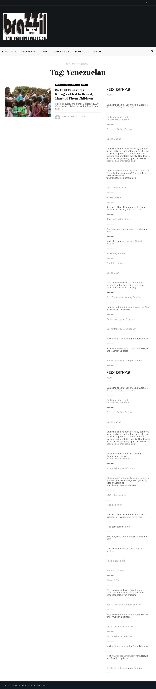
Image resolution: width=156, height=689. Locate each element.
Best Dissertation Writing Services (124, 297)
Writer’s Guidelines (62, 51)
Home (5, 51)
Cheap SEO (113, 273)
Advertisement (28, 51)
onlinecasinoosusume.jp (119, 458)
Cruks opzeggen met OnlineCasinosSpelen (118, 118)
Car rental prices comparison (121, 329)
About (14, 51)
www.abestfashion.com (123, 348)
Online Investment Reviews (121, 319)
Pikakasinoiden (114, 197)
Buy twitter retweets (117, 360)
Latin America (74, 85)
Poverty (85, 85)
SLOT (109, 95)
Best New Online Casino (119, 129)
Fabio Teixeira (67, 116)
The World (97, 51)
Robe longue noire (116, 253)
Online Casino (114, 139)
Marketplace (81, 51)
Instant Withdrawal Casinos (121, 468)
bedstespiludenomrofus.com (121, 161)
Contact (44, 51)
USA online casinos (117, 187)
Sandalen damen (115, 263)
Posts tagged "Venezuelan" (78, 64)
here (127, 219)
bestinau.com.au (120, 338)
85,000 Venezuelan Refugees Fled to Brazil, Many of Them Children (74, 94)
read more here (134, 209)
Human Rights (61, 85)
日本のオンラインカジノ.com (128, 106)
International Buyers (130, 307)
